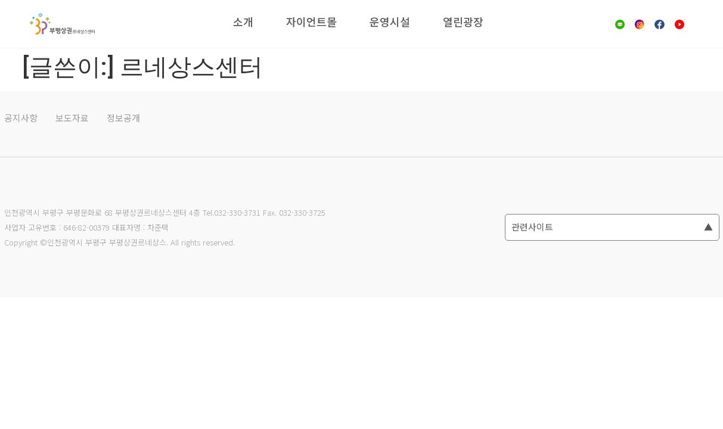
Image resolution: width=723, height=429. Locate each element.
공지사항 (21, 117)
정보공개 (123, 117)
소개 (243, 21)
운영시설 (390, 21)
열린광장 (463, 21)
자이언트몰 (311, 21)
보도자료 (72, 117)
